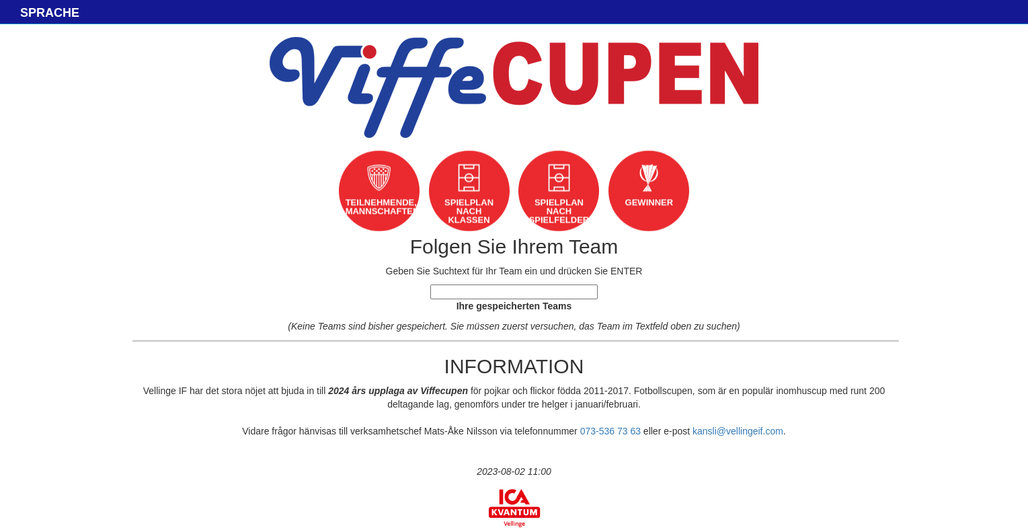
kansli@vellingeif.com (738, 431)
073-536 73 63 (610, 431)
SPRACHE (49, 13)
